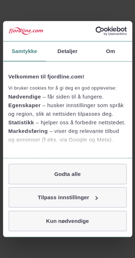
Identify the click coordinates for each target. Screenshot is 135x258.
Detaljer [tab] (68, 51)
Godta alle (67, 174)
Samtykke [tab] (24, 51)
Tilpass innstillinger (68, 197)
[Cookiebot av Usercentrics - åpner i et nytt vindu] (96, 31)
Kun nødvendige (67, 221)
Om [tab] (110, 51)
